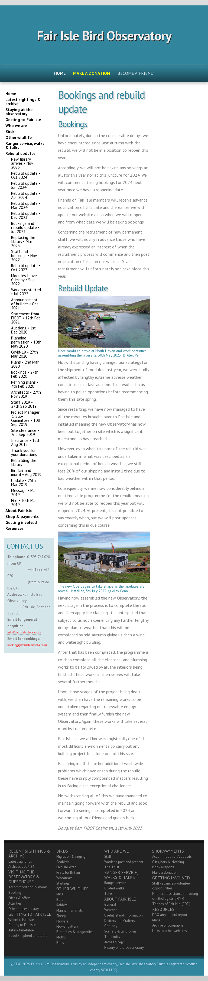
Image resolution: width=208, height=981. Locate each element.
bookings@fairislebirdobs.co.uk (27, 645)
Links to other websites (169, 930)
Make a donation (165, 872)
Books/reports (163, 867)
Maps (156, 920)
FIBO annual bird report (169, 914)
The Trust (111, 867)
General (110, 904)
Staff (107, 856)
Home (60, 73)
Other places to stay (23, 908)
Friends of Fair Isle (75, 200)
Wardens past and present (123, 862)
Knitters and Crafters (119, 920)
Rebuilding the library (23, 462)
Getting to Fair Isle (22, 924)
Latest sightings (20, 861)
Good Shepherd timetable (27, 935)
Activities (15, 903)
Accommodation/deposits (172, 856)
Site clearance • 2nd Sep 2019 (25, 432)
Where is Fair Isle (21, 919)
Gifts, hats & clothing (168, 862)
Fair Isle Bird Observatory (104, 35)
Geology (110, 926)
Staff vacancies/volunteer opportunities (171, 886)
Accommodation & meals (28, 887)
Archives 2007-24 (21, 866)
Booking (14, 892)
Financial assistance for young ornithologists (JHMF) (175, 896)
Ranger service (115, 882)
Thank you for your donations (24, 452)
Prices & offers (19, 898)
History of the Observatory (124, 947)
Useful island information (123, 915)
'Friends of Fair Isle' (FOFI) (171, 904)
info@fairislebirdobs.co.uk (24, 632)
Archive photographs (167, 925)
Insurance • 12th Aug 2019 (25, 442)
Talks (108, 893)
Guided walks (114, 888)
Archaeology (113, 942)
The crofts (112, 936)
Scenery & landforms (120, 931)
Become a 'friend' (136, 73)
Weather (110, 910)
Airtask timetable (21, 930)
